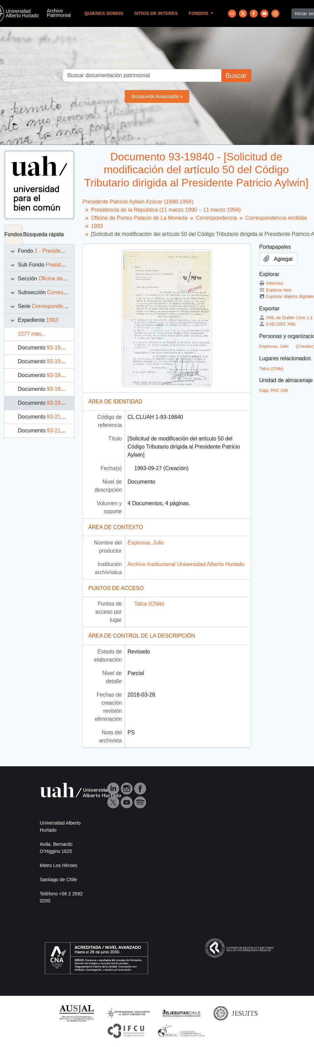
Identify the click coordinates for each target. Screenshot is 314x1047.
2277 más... (32, 334)
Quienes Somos (103, 13)
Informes (271, 283)
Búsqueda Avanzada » (157, 96)
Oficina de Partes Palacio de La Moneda (139, 218)
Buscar (235, 75)
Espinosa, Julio (146, 543)
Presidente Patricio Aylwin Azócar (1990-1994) (138, 202)
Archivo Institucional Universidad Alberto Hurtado (186, 564)
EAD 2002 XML (277, 324)
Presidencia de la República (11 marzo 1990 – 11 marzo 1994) (166, 210)
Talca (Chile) (149, 604)
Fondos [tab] (13, 234)
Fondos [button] (199, 13)
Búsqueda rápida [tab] (43, 234)
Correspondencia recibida (62, 306)
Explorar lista (275, 289)
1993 (52, 320)
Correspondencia (67, 292)
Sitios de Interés (156, 13)
